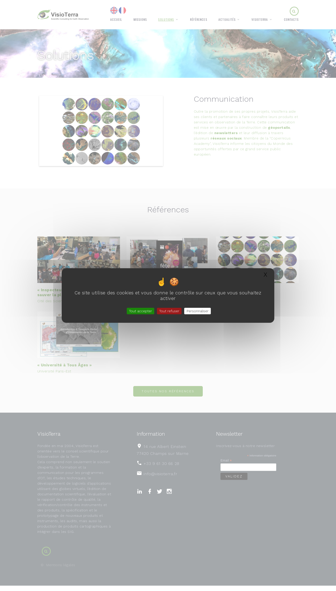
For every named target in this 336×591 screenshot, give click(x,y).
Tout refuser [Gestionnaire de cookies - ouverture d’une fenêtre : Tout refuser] (169, 311)
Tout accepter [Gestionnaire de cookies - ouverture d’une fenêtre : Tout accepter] (140, 311)
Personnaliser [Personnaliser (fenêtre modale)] (197, 311)
